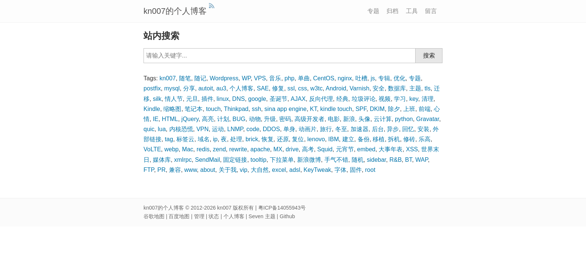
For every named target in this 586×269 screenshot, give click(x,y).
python (404, 119)
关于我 (228, 170)
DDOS (271, 129)
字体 (340, 170)
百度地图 (179, 216)
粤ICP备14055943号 (282, 208)
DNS (238, 99)
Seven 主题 (262, 216)
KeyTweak (317, 170)
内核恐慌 (181, 129)
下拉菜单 (282, 160)
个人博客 (241, 88)
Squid (325, 149)
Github (287, 216)
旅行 (326, 129)
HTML (170, 119)
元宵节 (345, 149)
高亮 (208, 119)
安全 (379, 88)
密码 (285, 119)
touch (213, 109)
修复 (278, 88)
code (252, 129)
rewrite (238, 149)
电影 (334, 119)
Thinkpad (236, 109)
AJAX (298, 99)
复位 (298, 139)
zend (219, 149)
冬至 (341, 129)
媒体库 (162, 160)
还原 (283, 139)
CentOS (323, 78)
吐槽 (361, 78)
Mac (187, 149)
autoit (205, 88)
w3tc (316, 88)
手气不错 (336, 160)
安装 (423, 129)
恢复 (268, 139)
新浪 (349, 119)
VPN (202, 129)
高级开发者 (309, 119)
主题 (415, 88)
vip (243, 170)
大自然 (260, 170)
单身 (289, 129)
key (413, 99)
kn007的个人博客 (175, 11)
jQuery (189, 119)
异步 (393, 129)
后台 (378, 129)
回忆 (408, 129)
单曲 (304, 78)
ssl (291, 88)
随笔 (185, 78)
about (207, 170)
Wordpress (224, 78)
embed (366, 149)
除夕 (394, 109)
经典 (342, 99)
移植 (379, 139)
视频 (385, 99)
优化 (399, 78)
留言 (431, 11)
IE (155, 119)
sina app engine (285, 109)
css (302, 88)
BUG (239, 119)
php (289, 78)
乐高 (425, 139)
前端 (425, 109)
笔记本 (194, 109)
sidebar (376, 160)
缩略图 (172, 109)
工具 (412, 11)
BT (408, 160)
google (257, 99)
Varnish (359, 88)
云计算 (383, 119)
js (373, 78)
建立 (348, 139)
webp (171, 149)
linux (223, 99)
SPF (360, 109)
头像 (364, 119)
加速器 (359, 129)
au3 (221, 88)
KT (313, 109)
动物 (255, 119)
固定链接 (235, 160)
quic (149, 129)
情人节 (174, 99)
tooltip (258, 160)
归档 (392, 11)
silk (157, 99)
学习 (400, 99)
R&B (395, 160)
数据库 (397, 88)
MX (277, 149)
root (370, 170)
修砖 (409, 139)
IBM (333, 139)
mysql (172, 88)
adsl (294, 170)
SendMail (207, 160)
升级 (270, 119)
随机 (358, 160)
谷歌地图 (154, 216)
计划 (223, 119)
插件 (207, 99)
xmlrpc (183, 160)
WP (246, 78)
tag (169, 139)
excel (279, 170)
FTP (149, 170)
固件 (356, 170)
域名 (204, 139)
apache (260, 149)
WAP (421, 160)
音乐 (275, 78)
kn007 (168, 78)
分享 (189, 88)
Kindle (152, 109)
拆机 (394, 139)
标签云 (185, 139)
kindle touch (336, 109)
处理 (236, 139)
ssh (256, 109)
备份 (364, 139)
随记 (200, 78)
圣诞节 (278, 99)
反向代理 (321, 99)
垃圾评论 (364, 99)
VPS (260, 78)
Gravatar (427, 119)
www (190, 170)
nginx (345, 78)
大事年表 (391, 149)
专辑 (384, 78)
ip (215, 139)
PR (161, 170)
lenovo (316, 139)
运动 (218, 129)
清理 (428, 99)
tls (428, 88)
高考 (308, 149)
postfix (152, 88)
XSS (412, 149)
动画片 (308, 129)
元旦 (192, 99)
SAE (263, 88)
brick (252, 139)
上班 (409, 109)
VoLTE (152, 149)
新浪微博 (309, 160)
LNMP (235, 129)
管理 (199, 216)
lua (162, 129)
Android (336, 88)
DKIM (377, 109)
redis (203, 149)
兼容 (175, 170)
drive (292, 149)
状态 (214, 216)
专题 (373, 11)
